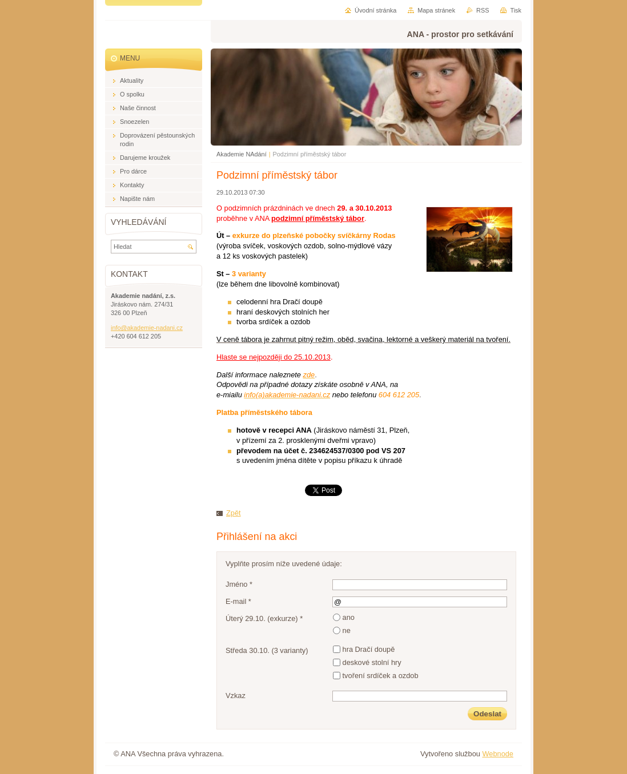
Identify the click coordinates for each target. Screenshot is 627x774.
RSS (482, 10)
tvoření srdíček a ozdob (381, 675)
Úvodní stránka (375, 10)
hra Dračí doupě (369, 649)
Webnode (497, 753)
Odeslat (487, 714)
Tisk (515, 10)
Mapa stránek (436, 10)
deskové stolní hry (372, 662)
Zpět (233, 513)
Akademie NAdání (241, 154)
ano (349, 617)
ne (347, 630)
